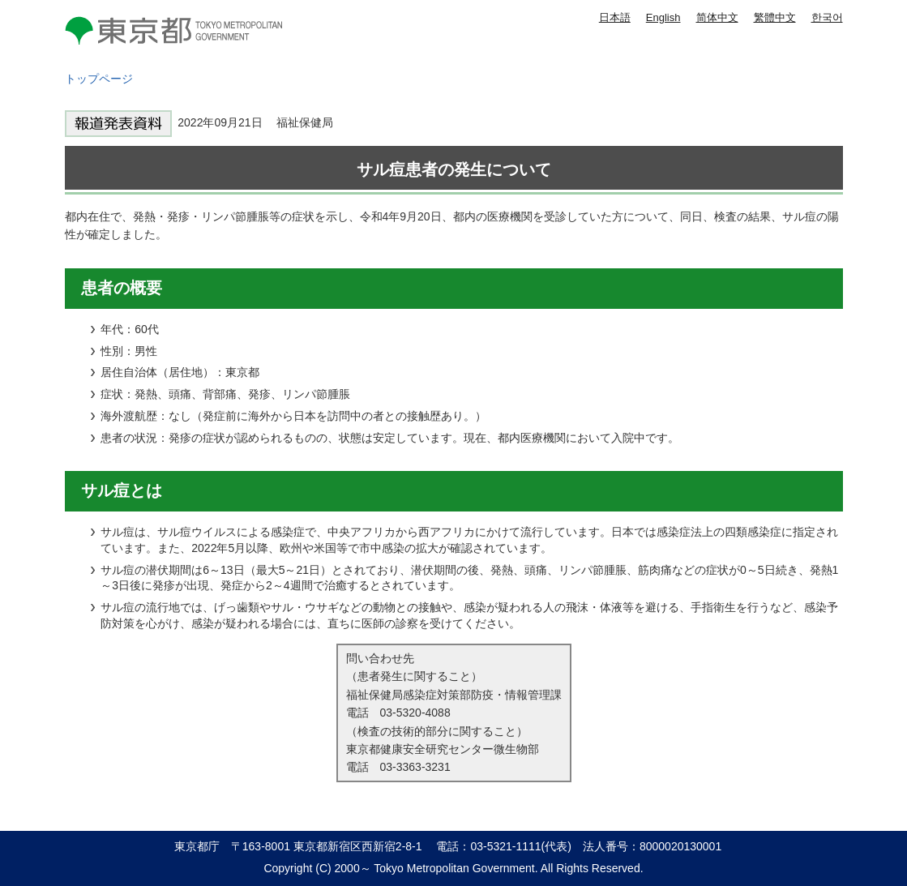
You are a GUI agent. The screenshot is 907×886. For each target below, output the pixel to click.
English (663, 17)
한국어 (827, 17)
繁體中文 (775, 17)
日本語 (615, 17)
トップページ (99, 78)
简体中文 (717, 17)
